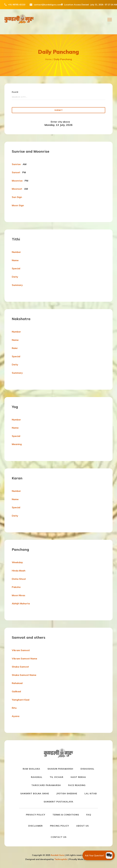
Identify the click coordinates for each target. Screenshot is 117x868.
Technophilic (60, 859)
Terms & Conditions (66, 814)
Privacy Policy (35, 814)
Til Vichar (56, 777)
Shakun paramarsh (60, 768)
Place (15, 92)
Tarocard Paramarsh (46, 785)
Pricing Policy (59, 825)
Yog (15, 406)
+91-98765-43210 (16, 4)
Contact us (58, 837)
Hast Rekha (78, 777)
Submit (58, 110)
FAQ (88, 814)
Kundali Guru (57, 855)
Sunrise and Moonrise (30, 151)
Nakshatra (21, 319)
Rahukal (36, 777)
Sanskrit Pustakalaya (58, 801)
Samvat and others (28, 637)
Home (48, 59)
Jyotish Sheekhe (66, 793)
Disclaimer (35, 825)
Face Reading (77, 785)
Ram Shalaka (31, 768)
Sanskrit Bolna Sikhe (34, 793)
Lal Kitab (91, 793)
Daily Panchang (63, 59)
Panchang (20, 549)
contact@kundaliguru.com (47, 4)
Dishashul (87, 768)
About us (82, 825)
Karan (17, 478)
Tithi (16, 239)
